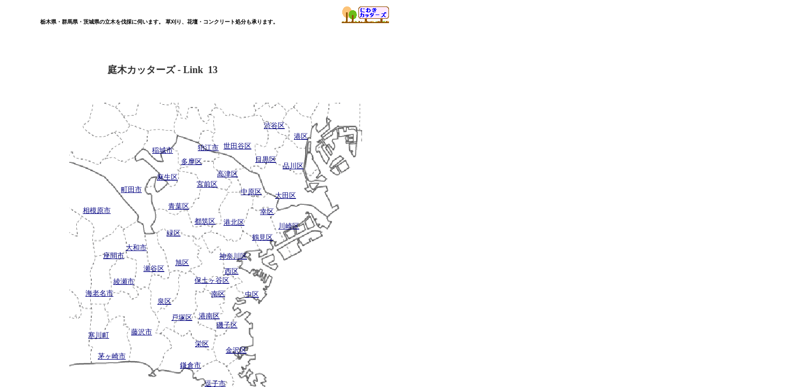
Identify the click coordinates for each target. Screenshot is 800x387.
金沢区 (236, 350)
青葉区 (178, 206)
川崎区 (288, 226)
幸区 (267, 211)
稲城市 (162, 150)
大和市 (136, 247)
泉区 (164, 301)
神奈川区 (233, 256)
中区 (252, 294)
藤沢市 (141, 332)
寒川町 (98, 335)
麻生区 (167, 177)
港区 (301, 136)
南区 (218, 294)
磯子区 (227, 325)
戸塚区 (181, 317)
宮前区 (207, 184)
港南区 (209, 316)
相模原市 (97, 210)
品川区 (293, 166)
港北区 (234, 222)
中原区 (251, 192)
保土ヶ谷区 (211, 280)
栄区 (202, 344)
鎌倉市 (190, 365)
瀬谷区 (153, 268)
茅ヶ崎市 (112, 356)
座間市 (113, 256)
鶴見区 (262, 237)
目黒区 (265, 159)
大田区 (285, 195)
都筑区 (204, 221)
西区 (232, 271)
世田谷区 (237, 146)
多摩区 (191, 161)
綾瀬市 (123, 281)
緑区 (174, 233)
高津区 (227, 174)
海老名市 (99, 293)
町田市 (131, 189)
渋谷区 (274, 125)
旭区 (182, 263)
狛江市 (208, 148)
